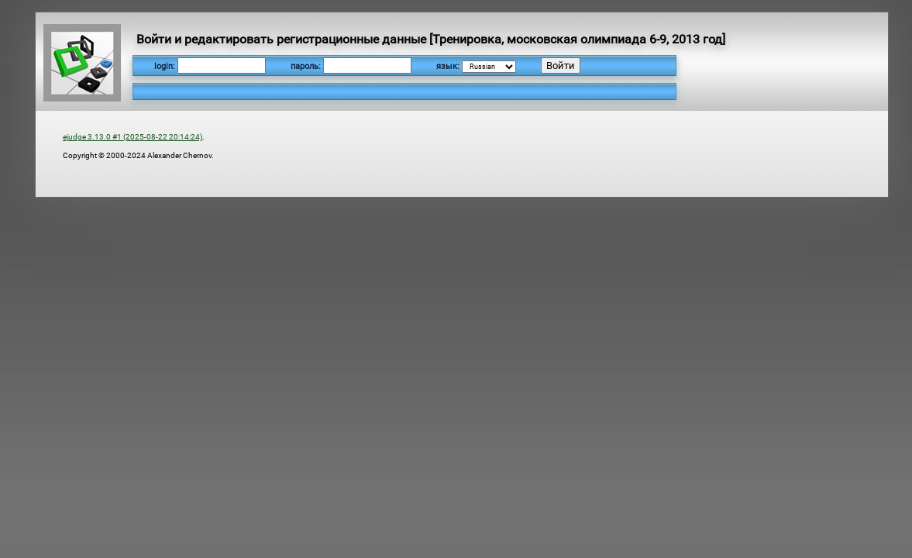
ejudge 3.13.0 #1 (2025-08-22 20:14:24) (132, 137)
